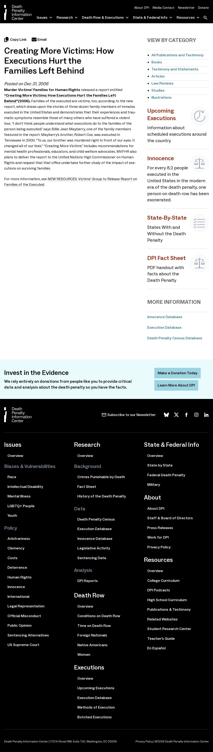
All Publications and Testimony (177, 55)
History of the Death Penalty (101, 496)
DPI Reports (87, 580)
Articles (158, 76)
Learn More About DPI (176, 385)
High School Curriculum (167, 600)
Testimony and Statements (174, 69)
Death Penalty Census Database (174, 338)
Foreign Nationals (92, 635)
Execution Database (164, 327)
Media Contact (163, 8)
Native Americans (92, 645)
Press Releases (160, 528)
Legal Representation (26, 606)
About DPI (141, 8)
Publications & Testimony (169, 609)
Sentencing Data (91, 558)
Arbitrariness (18, 538)
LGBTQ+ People (21, 506)
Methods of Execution (96, 707)
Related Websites (162, 619)
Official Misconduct (24, 616)
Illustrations (161, 97)
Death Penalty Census (96, 519)
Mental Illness (19, 496)
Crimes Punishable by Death (101, 477)
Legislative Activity (93, 548)
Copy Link (15, 39)
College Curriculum (163, 580)
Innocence (16, 587)
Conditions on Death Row (98, 616)
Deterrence (17, 567)
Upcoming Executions (95, 688)
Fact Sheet (86, 486)
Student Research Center (169, 628)
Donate (203, 8)
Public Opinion (19, 625)
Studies (158, 90)
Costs (12, 558)
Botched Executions (94, 717)
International (18, 596)
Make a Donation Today (177, 373)
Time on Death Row (94, 625)
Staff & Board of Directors (170, 518)
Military (153, 484)
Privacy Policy (159, 547)
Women (83, 654)
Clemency (15, 548)
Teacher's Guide (161, 638)
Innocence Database (164, 317)
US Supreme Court (23, 644)
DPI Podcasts (158, 590)
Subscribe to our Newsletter (131, 414)
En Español (156, 648)
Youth (12, 515)
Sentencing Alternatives (28, 635)
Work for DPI (158, 537)
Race (11, 477)
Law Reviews (162, 83)
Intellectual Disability (25, 486)
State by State (160, 465)
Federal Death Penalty (166, 475)
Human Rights (19, 577)
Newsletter (186, 8)
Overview (15, 455)
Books (156, 62)
